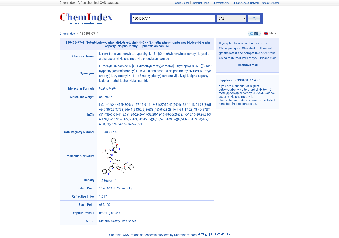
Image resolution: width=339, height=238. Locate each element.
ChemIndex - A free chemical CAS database (89, 2)
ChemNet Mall (248, 65)
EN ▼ (270, 33)
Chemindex (67, 33)
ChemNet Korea (270, 3)
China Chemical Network (246, 3)
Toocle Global (181, 3)
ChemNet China (221, 3)
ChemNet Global (201, 3)
